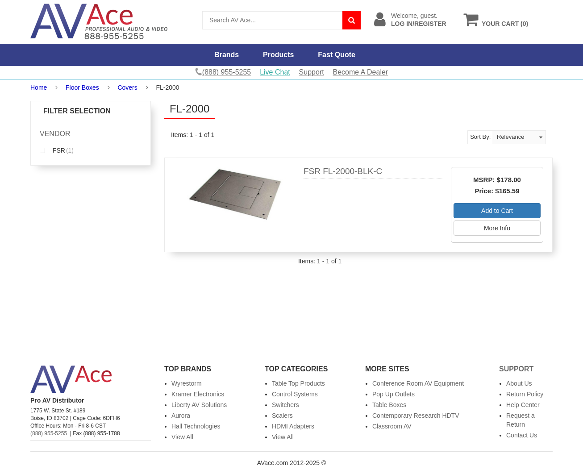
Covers (127, 87)
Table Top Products (298, 383)
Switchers (285, 404)
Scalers (282, 415)
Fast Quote (336, 54)
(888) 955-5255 (48, 433)
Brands (226, 54)
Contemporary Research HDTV (415, 415)
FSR (57, 150)
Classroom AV (392, 426)
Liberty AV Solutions (199, 404)
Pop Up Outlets (393, 394)
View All (182, 437)
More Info (497, 228)
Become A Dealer (360, 72)
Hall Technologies (195, 426)
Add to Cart (497, 210)
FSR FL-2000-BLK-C (343, 171)
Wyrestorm (186, 383)
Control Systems (295, 394)
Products (278, 54)
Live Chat (275, 72)
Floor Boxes (82, 87)
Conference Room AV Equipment (418, 383)
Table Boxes (389, 404)
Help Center (523, 404)
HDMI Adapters (293, 426)
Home (38, 87)
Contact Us (521, 435)
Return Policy (524, 394)
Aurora (180, 415)
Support (311, 72)
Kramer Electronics (197, 394)
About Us (519, 383)
